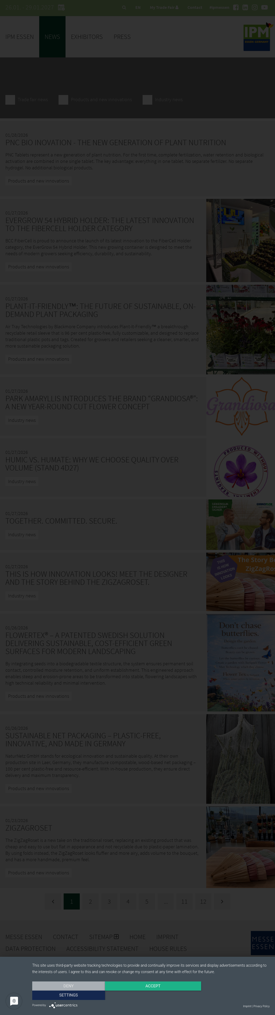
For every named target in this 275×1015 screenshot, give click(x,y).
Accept (150, 995)
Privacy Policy (262, 1006)
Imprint (247, 1006)
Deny (68, 995)
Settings (234, 995)
